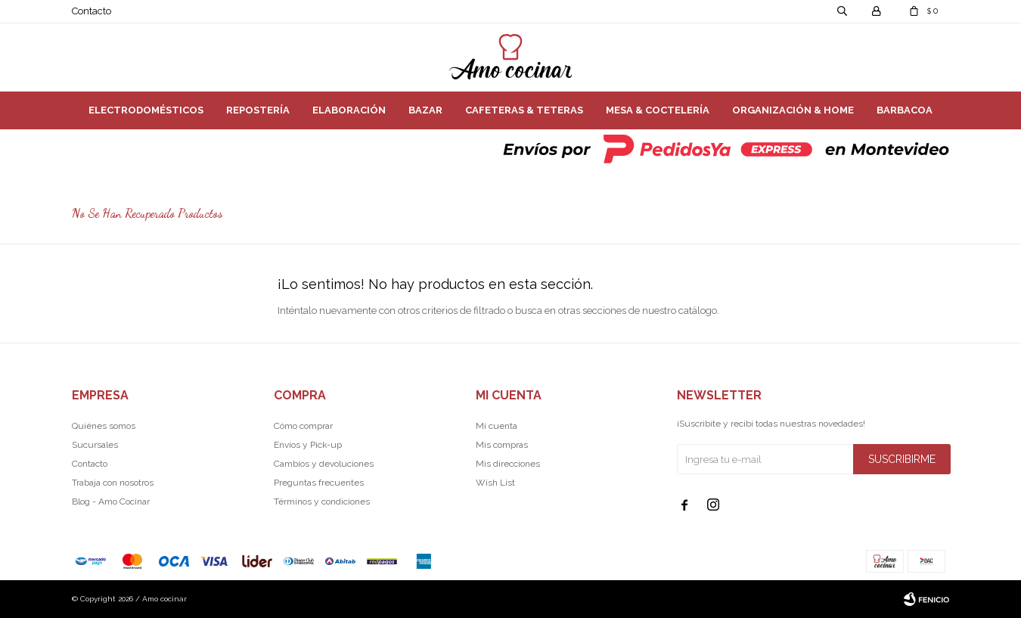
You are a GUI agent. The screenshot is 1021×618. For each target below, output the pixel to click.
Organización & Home (793, 110)
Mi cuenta (496, 426)
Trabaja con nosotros (113, 482)
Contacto (91, 11)
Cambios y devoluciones (324, 463)
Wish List (495, 482)
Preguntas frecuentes (319, 482)
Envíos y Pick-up (308, 444)
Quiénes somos (103, 426)
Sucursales (95, 444)
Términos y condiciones (322, 501)
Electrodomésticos (145, 110)
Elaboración (349, 110)
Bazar (425, 110)
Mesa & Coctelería (657, 110)
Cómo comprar (303, 426)
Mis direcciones (508, 463)
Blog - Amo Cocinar (111, 501)
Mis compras (502, 444)
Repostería (258, 110)
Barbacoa (905, 110)
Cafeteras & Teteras (524, 110)
